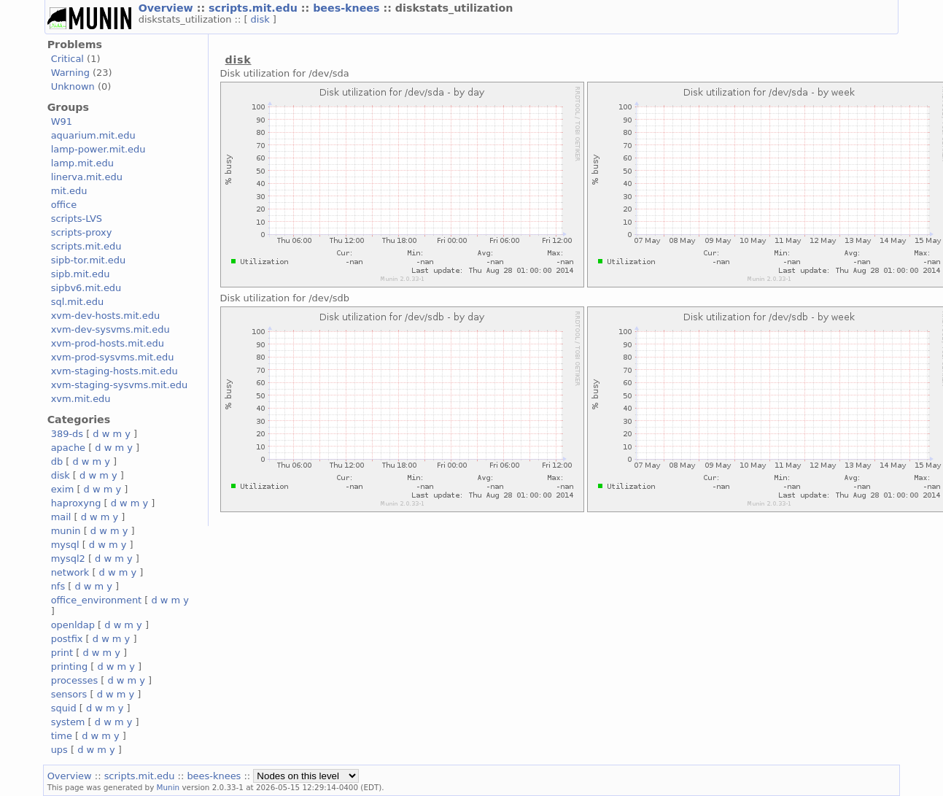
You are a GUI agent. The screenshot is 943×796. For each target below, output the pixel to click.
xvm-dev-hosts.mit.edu (105, 315)
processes (74, 680)
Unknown (73, 86)
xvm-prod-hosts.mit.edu (107, 343)
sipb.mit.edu (80, 273)
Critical (67, 58)
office (64, 204)
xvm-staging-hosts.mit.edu (114, 371)
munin (66, 530)
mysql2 (68, 558)
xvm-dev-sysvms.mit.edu (110, 329)
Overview (168, 8)
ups (59, 749)
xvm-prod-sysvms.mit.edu (112, 357)
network (70, 572)
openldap (73, 624)
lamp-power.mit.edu (98, 149)
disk (262, 19)
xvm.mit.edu (81, 398)
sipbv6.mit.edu (86, 287)
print (62, 652)
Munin (168, 787)
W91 (61, 121)
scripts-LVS (76, 218)
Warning (70, 72)
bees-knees (348, 8)
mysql (65, 544)
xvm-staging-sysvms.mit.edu (119, 384)
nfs (58, 586)
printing (69, 666)
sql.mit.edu (77, 301)
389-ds (67, 433)
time (61, 735)
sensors (69, 694)
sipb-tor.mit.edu (88, 260)
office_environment (96, 600)
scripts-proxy (81, 232)
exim (62, 489)
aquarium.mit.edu (93, 135)
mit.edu (69, 190)
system (68, 721)
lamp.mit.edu (82, 163)
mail (61, 516)
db (57, 461)
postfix (67, 638)
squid (64, 708)
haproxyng (76, 503)
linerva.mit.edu (87, 176)
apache (68, 447)
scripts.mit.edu (255, 8)
